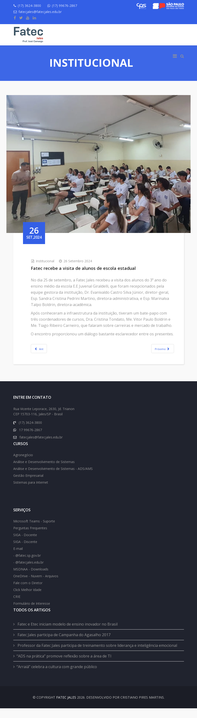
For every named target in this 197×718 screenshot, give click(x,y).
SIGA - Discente (25, 551)
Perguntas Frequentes (30, 537)
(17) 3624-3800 (31, 5)
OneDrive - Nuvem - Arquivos (35, 585)
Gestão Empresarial (28, 485)
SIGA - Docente (25, 544)
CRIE (16, 606)
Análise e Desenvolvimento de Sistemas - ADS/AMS (53, 478)
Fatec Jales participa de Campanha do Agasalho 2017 (63, 644)
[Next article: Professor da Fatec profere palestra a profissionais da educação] (155, 350)
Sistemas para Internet (30, 492)
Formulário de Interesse (31, 613)
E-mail (18, 558)
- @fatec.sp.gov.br (27, 565)
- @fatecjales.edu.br (28, 572)
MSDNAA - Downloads (30, 579)
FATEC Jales (66, 707)
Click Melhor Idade (27, 599)
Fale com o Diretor (27, 592)
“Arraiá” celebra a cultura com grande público (57, 676)
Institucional (52, 251)
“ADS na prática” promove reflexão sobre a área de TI (64, 665)
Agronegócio (23, 464)
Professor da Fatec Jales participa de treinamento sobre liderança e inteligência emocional (97, 655)
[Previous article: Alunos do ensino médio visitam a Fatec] (46, 350)
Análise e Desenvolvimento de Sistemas (44, 471)
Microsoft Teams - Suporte (34, 531)
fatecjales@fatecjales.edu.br (41, 11)
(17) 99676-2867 (67, 5)
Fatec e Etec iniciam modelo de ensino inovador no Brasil (67, 633)
